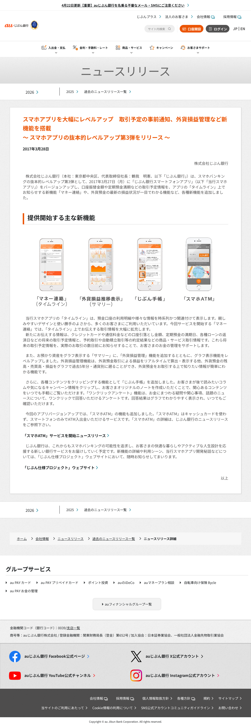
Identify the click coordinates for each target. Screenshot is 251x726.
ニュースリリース (71, 538)
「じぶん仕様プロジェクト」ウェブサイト (59, 467)
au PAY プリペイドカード (59, 582)
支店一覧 (73, 627)
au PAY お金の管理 (24, 590)
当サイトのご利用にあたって (62, 707)
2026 (30, 92)
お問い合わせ (228, 707)
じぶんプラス (147, 16)
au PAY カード (20, 582)
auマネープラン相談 (159, 582)
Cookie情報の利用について (112, 707)
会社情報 (206, 16)
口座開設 (193, 29)
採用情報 (232, 16)
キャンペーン (164, 48)
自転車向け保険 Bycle (200, 582)
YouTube (57, 675)
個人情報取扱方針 (155, 698)
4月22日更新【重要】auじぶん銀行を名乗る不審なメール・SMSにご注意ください (123, 5)
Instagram (180, 675)
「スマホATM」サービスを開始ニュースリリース (64, 435)
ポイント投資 (98, 582)
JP (234, 29)
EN (242, 29)
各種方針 (186, 698)
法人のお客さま (176, 16)
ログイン (219, 29)
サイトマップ (228, 698)
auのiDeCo (126, 582)
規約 (206, 698)
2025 (70, 91)
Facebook (54, 656)
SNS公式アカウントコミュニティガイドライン (175, 707)
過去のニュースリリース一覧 (105, 91)
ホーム (22, 538)
